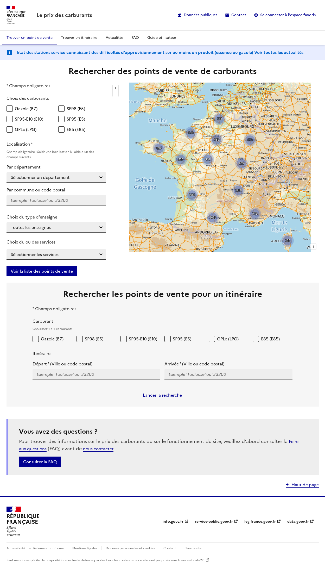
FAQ (135, 37)
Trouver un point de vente (30, 37)
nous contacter (98, 449)
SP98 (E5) (76, 108)
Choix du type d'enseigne (32, 217)
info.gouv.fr (173, 521)
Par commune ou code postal (36, 190)
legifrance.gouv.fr (260, 521)
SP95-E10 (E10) (29, 119)
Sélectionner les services (35, 254)
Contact (238, 15)
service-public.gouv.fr (214, 521)
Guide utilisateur (161, 37)
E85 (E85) (76, 129)
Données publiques (200, 15)
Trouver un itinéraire (79, 37)
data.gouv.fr (298, 521)
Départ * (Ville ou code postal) (62, 364)
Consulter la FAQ (40, 462)
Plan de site (192, 548)
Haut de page (305, 485)
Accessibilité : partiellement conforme (35, 548)
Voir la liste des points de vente (42, 271)
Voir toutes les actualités (278, 52)
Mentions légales (84, 548)
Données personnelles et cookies (130, 548)
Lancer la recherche (162, 395)
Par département (24, 167)
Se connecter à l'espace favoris (288, 15)
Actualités (114, 37)
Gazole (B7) (26, 108)
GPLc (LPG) (25, 129)
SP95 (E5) (76, 119)
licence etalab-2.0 (191, 560)
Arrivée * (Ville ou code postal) (194, 364)
